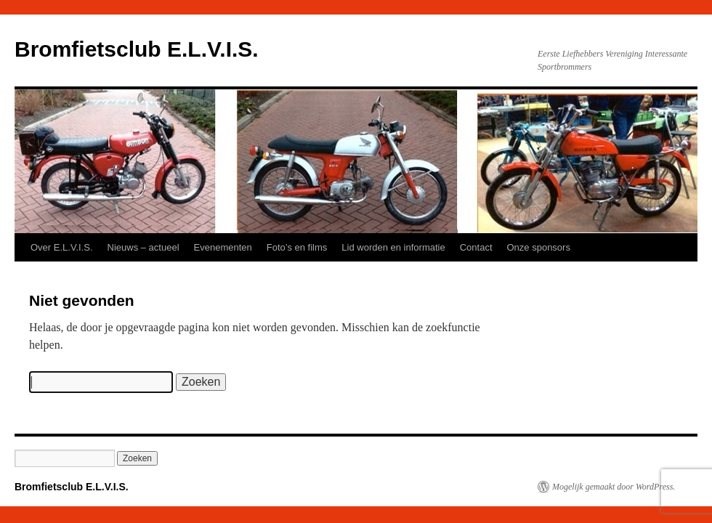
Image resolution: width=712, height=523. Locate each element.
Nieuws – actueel (143, 247)
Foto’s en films (297, 247)
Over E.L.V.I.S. (62, 247)
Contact (476, 247)
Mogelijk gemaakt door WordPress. (613, 487)
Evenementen (223, 247)
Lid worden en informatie (393, 247)
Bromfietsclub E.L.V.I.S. (137, 49)
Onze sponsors (538, 247)
